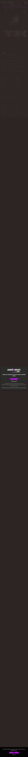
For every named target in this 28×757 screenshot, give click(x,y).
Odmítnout (14, 754)
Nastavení (11, 752)
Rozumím (16, 752)
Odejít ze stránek (14, 381)
